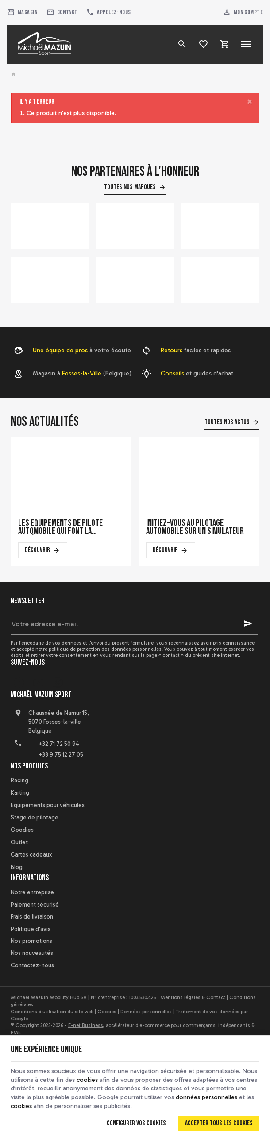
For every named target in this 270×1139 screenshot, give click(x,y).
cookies (87, 1080)
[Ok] (247, 623)
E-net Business (85, 1025)
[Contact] (62, 12)
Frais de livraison (32, 916)
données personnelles (206, 1097)
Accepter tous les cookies (219, 1123)
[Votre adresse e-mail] (134, 623)
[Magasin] (22, 12)
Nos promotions (31, 941)
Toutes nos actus (227, 422)
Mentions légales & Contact (192, 997)
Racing (19, 780)
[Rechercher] (182, 44)
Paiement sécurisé (35, 904)
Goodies (22, 829)
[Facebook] (19, 683)
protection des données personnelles (119, 649)
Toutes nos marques (130, 187)
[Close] (250, 101)
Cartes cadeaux (31, 854)
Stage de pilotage (34, 817)
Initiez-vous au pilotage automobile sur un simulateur (195, 527)
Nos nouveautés (32, 953)
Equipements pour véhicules (48, 805)
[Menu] (246, 44)
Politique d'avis (30, 929)
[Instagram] (58, 683)
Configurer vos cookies (136, 1123)
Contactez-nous (32, 965)
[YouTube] (38, 683)
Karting (20, 792)
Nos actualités (45, 422)
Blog (17, 867)
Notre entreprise (32, 892)
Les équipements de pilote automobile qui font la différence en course (60, 527)
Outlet (19, 842)
